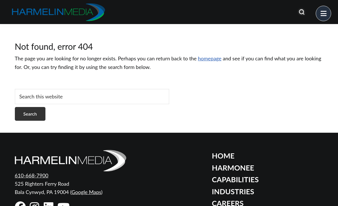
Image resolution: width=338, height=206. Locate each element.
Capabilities (235, 179)
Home (223, 155)
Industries (233, 191)
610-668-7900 (32, 175)
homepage (209, 58)
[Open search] (302, 12)
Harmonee (233, 167)
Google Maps (86, 192)
